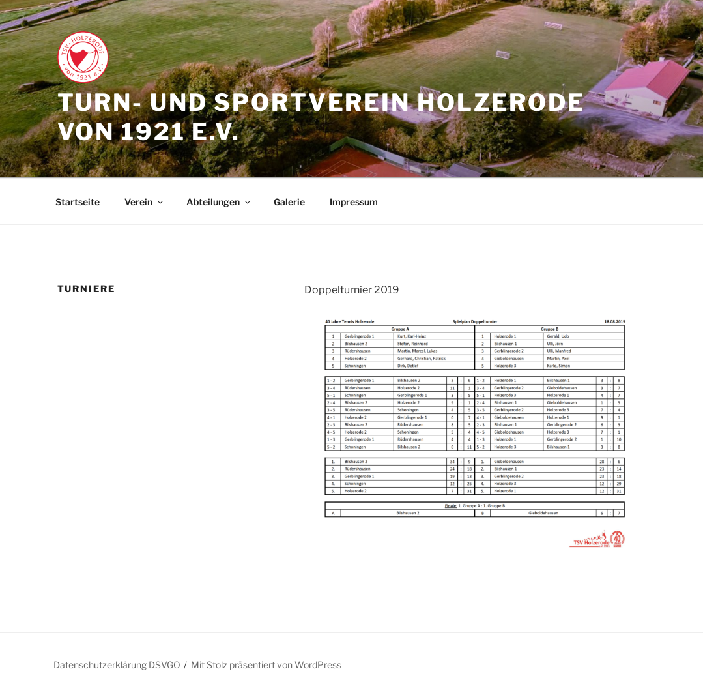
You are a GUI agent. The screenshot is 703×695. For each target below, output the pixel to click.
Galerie (289, 201)
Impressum (354, 201)
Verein (144, 201)
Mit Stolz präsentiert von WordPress (266, 664)
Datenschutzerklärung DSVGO (116, 664)
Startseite (77, 201)
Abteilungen (219, 201)
